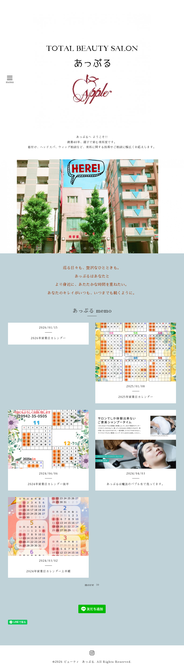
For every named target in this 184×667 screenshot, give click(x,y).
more (92, 584)
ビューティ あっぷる (79, 661)
